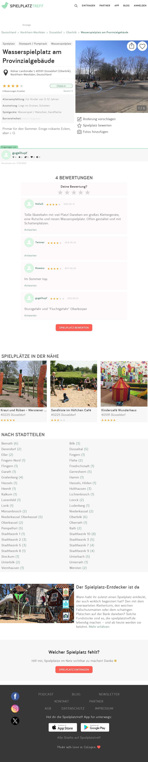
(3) (78, 443)
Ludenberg (77, 505)
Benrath (7, 443)
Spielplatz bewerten (97, 125)
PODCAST (46, 694)
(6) (16, 443)
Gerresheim (77, 471)
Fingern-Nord (11, 460)
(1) (83, 454)
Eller (4, 454)
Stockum (7, 556)
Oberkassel (9, 522)
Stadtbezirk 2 (11, 539)
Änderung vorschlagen (99, 119)
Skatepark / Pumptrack (33, 43)
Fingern (74, 454)
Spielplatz (9, 43)
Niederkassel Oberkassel (19, 517)
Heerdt (6, 488)
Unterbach (77, 556)
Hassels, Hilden (80, 483)
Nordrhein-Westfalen (32, 32)
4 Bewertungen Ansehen (14, 91)
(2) (19, 449)
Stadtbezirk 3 (79, 539)
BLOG (126, 5)
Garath (6, 471)
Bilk (72, 443)
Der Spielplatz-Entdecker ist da (107, 587)
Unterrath (76, 562)
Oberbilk (71, 32)
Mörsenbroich (11, 511)
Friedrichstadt (79, 466)
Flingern (7, 466)
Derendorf (8, 449)
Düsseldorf (55, 32)
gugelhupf (19, 153)
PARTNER (105, 5)
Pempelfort (9, 528)
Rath (72, 528)
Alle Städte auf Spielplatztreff (79, 737)
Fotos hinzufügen (95, 131)
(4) (21, 477)
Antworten (30, 229)
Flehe (73, 460)
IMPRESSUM (104, 708)
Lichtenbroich (79, 494)
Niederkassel (78, 511)
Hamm (74, 477)
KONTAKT (61, 701)
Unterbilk (8, 562)
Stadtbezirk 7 (79, 545)
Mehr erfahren (99, 626)
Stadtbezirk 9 (79, 551)
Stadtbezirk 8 (11, 551)
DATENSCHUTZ (73, 708)
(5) (86, 449)
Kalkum (6, 494)
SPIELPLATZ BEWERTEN (74, 327)
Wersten (75, 568)
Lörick (74, 500)
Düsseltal (76, 449)
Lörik (5, 505)
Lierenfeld (8, 500)
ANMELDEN (140, 5)
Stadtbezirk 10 (79, 534)
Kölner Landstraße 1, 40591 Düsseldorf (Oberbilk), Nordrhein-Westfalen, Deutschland (41, 72)
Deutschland (8, 32)
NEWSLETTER (109, 694)
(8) (94, 534)
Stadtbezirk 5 (11, 545)
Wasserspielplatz (61, 43)
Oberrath (76, 522)
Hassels (7, 483)
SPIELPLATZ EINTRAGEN (74, 669)
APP (117, 5)
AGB (48, 708)
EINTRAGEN (88, 5)
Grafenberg (9, 477)
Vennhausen (10, 568)
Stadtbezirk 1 (10, 534)
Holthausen (77, 488)
